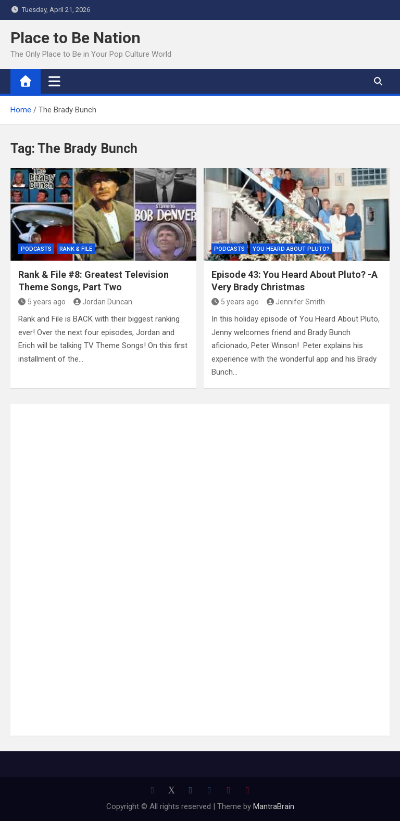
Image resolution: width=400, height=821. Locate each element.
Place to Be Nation (75, 38)
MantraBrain (273, 806)
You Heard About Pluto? (291, 249)
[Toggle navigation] (54, 81)
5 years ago (42, 302)
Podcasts (36, 249)
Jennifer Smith (296, 302)
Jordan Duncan (103, 302)
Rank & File (75, 249)
